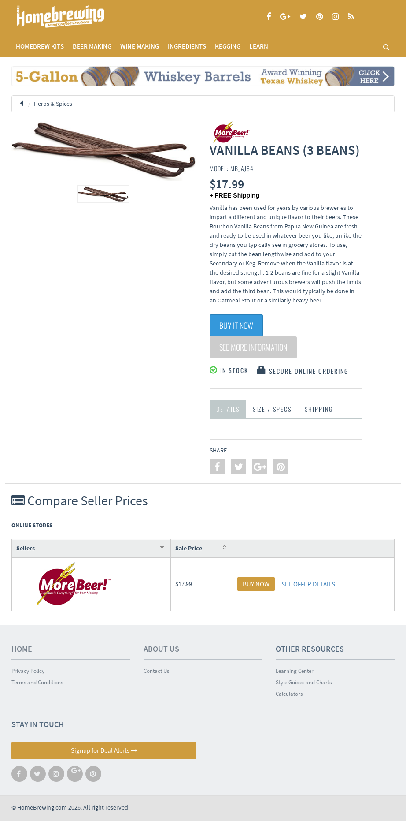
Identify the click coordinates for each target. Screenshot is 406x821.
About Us (161, 649)
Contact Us (156, 671)
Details (228, 409)
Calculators (289, 694)
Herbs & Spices (53, 104)
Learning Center (295, 671)
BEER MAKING (92, 46)
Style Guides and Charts (304, 682)
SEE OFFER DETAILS (308, 584)
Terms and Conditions (37, 682)
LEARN (258, 46)
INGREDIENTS (187, 46)
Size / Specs (272, 409)
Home (21, 649)
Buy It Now (236, 325)
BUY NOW (256, 584)
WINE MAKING (139, 46)
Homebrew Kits (40, 46)
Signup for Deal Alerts (104, 750)
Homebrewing (73, 16)
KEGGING (227, 46)
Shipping (319, 409)
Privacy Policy (27, 671)
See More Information (253, 347)
